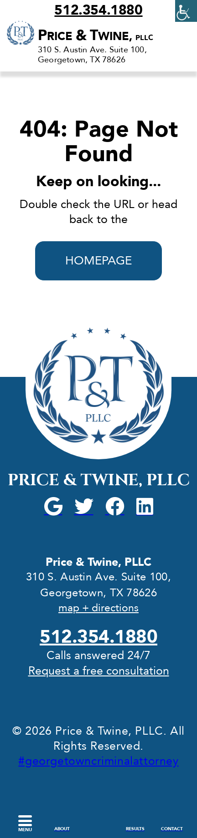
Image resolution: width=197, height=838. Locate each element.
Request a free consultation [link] (98, 671)
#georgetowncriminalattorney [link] (98, 761)
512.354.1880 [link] (98, 10)
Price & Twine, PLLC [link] (99, 480)
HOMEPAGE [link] (98, 261)
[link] (186, 11)
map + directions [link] (98, 608)
